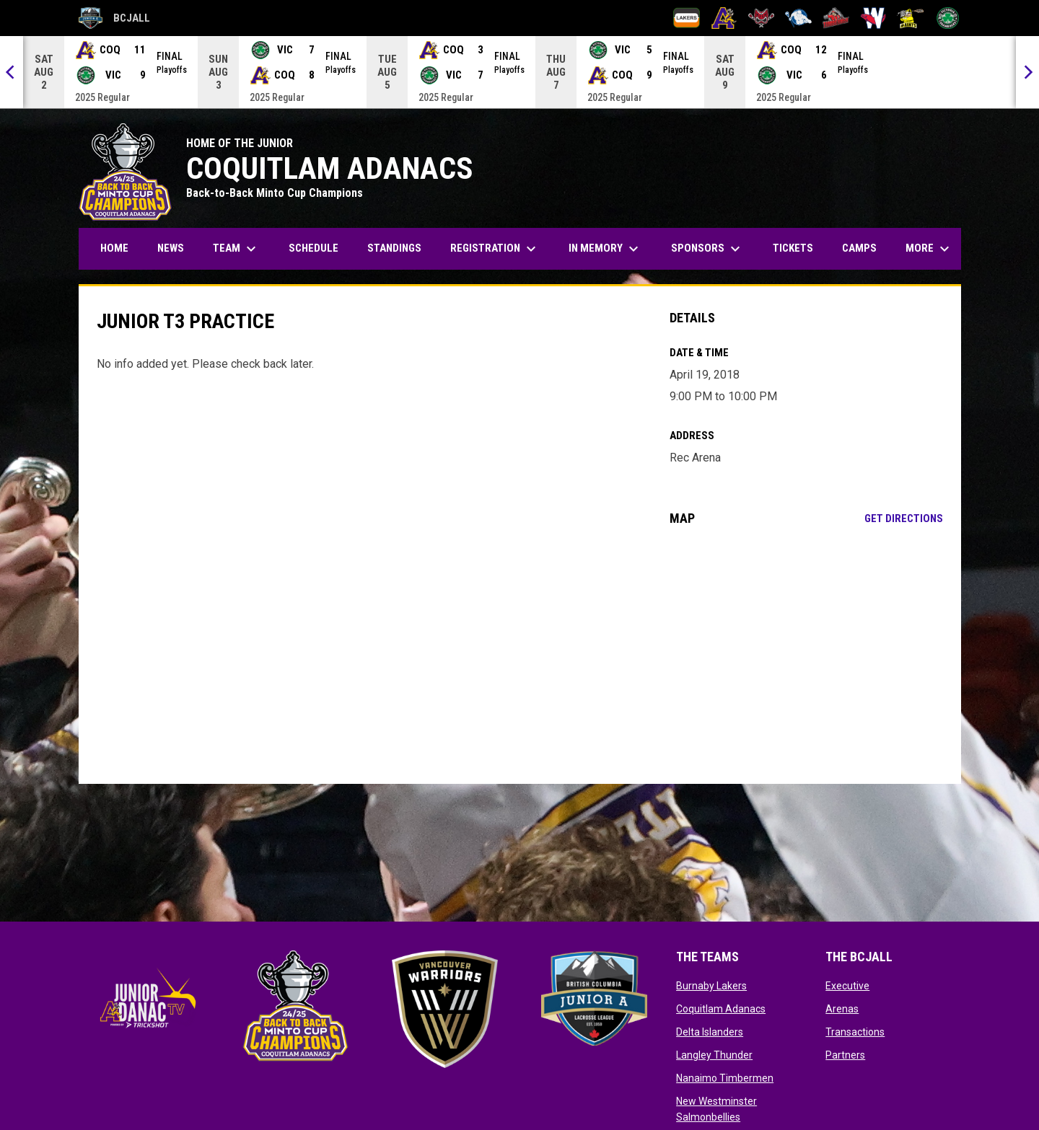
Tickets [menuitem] (793, 248)
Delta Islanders (709, 1032)
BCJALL (114, 18)
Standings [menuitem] (394, 248)
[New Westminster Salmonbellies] (873, 18)
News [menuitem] (170, 248)
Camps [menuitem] (859, 248)
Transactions (855, 1032)
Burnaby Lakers (711, 986)
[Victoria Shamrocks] (947, 18)
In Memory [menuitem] (605, 248)
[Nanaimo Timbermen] (836, 18)
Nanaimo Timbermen (724, 1078)
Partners (845, 1055)
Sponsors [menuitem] (707, 248)
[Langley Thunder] (798, 18)
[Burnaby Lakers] (686, 18)
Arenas (842, 1009)
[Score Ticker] (519, 72)
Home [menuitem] (114, 248)
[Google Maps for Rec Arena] (806, 655)
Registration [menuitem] (500, 248)
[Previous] (11, 72)
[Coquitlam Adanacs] (724, 18)
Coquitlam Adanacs (721, 1009)
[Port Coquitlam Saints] (910, 18)
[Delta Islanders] (761, 18)
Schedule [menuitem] (313, 248)
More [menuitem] (929, 248)
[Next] (1027, 72)
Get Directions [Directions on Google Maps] (903, 518)
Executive (847, 986)
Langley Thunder (714, 1055)
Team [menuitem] (236, 248)
